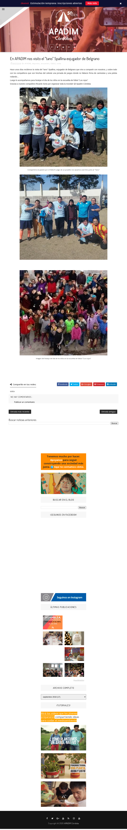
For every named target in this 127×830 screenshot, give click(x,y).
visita (59, 64)
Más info (92, 3)
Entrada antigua (108, 413)
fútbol (53, 64)
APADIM (28, 64)
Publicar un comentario (24, 403)
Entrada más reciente (19, 413)
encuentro (45, 64)
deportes (36, 64)
